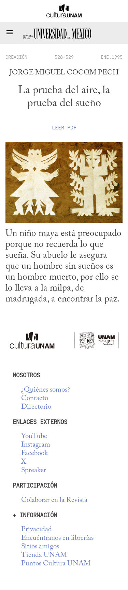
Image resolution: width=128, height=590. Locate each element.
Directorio (36, 407)
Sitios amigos (40, 546)
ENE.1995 (112, 57)
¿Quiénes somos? (45, 390)
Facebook (34, 453)
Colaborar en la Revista (54, 500)
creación (16, 57)
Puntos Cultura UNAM (55, 563)
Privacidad (36, 529)
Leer (64, 127)
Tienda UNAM (44, 555)
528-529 (64, 57)
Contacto (34, 398)
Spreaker (33, 470)
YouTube (34, 436)
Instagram (35, 445)
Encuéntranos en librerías (57, 538)
